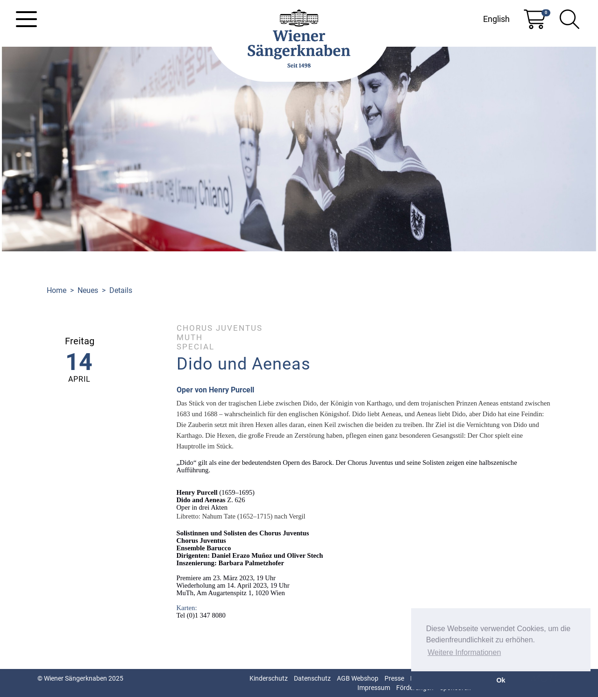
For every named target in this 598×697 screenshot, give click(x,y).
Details (120, 290)
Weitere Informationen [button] (464, 652)
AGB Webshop (357, 678)
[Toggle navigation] (26, 19)
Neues (88, 290)
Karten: (187, 608)
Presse (394, 678)
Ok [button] (500, 680)
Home (56, 290)
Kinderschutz (268, 678)
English (496, 19)
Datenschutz (312, 678)
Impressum (373, 687)
